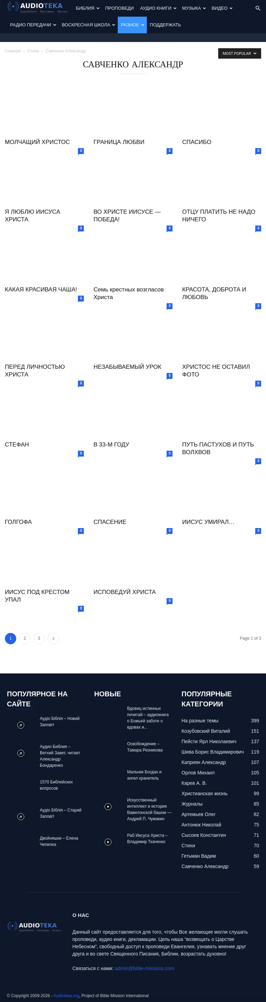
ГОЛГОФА (18, 522)
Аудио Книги (158, 8)
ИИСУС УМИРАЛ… (208, 522)
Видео (222, 8)
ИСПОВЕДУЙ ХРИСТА (125, 592)
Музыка (194, 8)
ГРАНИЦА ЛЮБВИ (119, 142)
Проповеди (119, 8)
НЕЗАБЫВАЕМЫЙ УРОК (127, 367)
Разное (132, 24)
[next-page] (53, 638)
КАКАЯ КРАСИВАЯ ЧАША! (41, 289)
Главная (13, 51)
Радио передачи (33, 24)
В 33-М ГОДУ (111, 444)
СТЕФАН (17, 444)
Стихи (33, 51)
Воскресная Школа (89, 24)
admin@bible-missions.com (144, 968)
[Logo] (40, 8)
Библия (88, 8)
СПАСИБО (196, 142)
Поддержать (165, 24)
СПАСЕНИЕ (110, 522)
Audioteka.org (66, 995)
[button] (257, 8)
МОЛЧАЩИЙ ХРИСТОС (37, 142)
